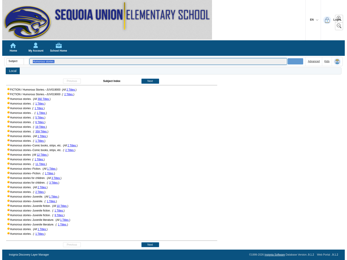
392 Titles (44, 99)
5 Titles (39, 117)
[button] (26, 61)
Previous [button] (72, 81)
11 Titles (40, 164)
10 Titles (62, 206)
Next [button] (150, 81)
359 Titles (41, 131)
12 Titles (42, 154)
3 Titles (55, 178)
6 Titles (39, 122)
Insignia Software (274, 254)
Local (12, 71)
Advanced (314, 61)
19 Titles (40, 126)
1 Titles (39, 103)
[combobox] (15, 61)
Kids (327, 61)
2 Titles (70, 89)
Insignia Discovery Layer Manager (29, 254)
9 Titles (59, 215)
